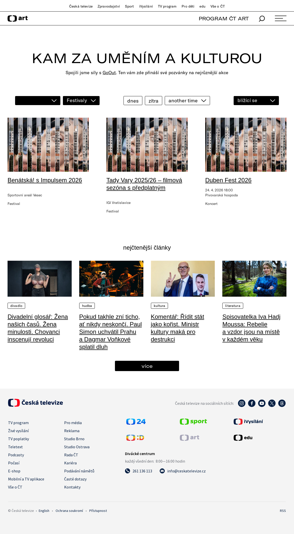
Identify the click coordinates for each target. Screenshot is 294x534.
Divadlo (16, 305)
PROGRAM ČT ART (224, 18)
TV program (167, 6)
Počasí (13, 462)
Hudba (87, 305)
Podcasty (16, 454)
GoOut (109, 72)
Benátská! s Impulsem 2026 (45, 180)
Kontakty (72, 487)
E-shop (14, 470)
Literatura (232, 305)
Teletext (15, 446)
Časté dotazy (75, 478)
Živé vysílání (18, 430)
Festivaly (77, 100)
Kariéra (70, 462)
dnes (133, 101)
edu (202, 6)
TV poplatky (18, 438)
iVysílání (146, 6)
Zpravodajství (109, 6)
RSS (283, 510)
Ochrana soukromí (69, 510)
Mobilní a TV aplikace (26, 478)
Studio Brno (74, 438)
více (147, 366)
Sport (129, 6)
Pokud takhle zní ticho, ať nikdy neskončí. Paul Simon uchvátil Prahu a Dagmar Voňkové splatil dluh (110, 331)
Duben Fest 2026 (228, 180)
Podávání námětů (79, 470)
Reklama (71, 430)
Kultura (159, 305)
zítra (153, 101)
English (44, 510)
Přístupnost (98, 510)
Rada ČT (71, 454)
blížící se (247, 100)
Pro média (73, 422)
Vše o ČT (218, 6)
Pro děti (188, 6)
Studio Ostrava (77, 446)
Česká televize (81, 6)
